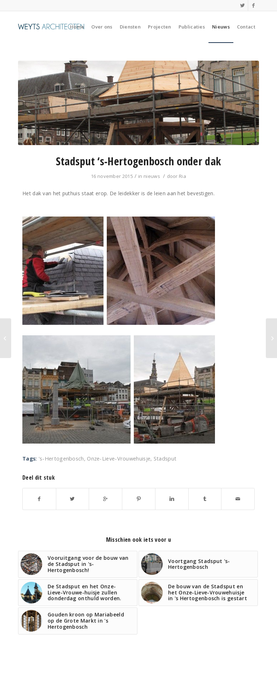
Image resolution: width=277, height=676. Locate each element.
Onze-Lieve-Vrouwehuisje (118, 458)
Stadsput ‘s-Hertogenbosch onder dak (138, 161)
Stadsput (165, 458)
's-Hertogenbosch (61, 458)
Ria (182, 176)
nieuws (152, 176)
